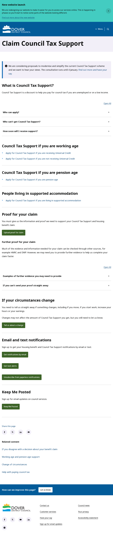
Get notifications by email (15, 354)
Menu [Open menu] (98, 29)
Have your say (46, 518)
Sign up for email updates (51, 524)
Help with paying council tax (16, 472)
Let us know (45, 490)
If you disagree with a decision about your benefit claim (29, 449)
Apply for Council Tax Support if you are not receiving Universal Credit (40, 158)
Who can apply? (56, 112)
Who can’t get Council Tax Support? (56, 121)
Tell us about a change (14, 325)
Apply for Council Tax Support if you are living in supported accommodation (43, 200)
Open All (107, 103)
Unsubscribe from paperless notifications (22, 377)
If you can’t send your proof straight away (56, 285)
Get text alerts (10, 366)
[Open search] (107, 29)
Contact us (44, 505)
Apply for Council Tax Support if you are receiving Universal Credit (38, 153)
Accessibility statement (88, 518)
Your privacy (83, 512)
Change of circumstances (14, 464)
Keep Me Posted (11, 406)
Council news (84, 505)
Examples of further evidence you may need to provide (56, 276)
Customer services (48, 512)
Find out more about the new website (18, 17)
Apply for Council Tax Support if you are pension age (32, 179)
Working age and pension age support (21, 457)
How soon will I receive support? (56, 131)
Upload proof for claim (14, 232)
